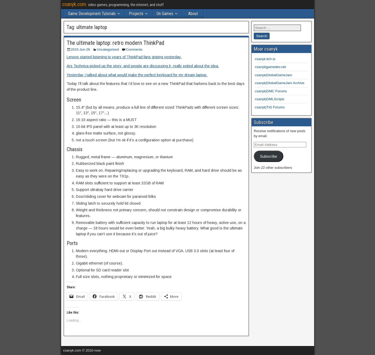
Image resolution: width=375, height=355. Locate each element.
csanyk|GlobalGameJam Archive (279, 83)
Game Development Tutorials (92, 13)
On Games (165, 13)
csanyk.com (74, 4)
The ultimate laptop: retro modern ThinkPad (115, 43)
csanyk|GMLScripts (269, 99)
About (193, 13)
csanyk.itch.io (265, 59)
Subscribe (268, 156)
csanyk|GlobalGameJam (273, 75)
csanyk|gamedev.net (270, 67)
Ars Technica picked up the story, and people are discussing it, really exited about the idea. (143, 66)
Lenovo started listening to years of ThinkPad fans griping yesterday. (124, 57)
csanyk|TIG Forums (270, 107)
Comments (134, 49)
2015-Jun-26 (80, 49)
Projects (136, 13)
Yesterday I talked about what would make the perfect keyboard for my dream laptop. (137, 75)
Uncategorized (108, 49)
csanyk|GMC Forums (271, 91)
